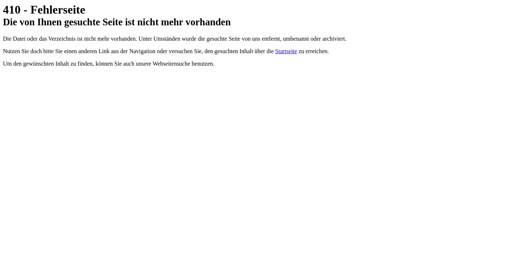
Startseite (286, 51)
